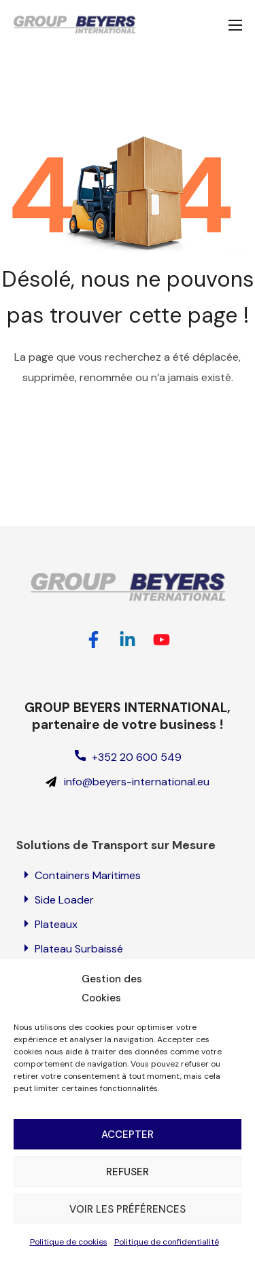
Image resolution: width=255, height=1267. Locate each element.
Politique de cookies (68, 1241)
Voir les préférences (127, 1209)
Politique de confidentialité (166, 1241)
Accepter (127, 1134)
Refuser (127, 1172)
